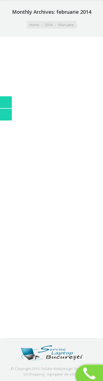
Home (34, 24)
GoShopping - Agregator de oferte (51, 374)
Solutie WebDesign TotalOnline (67, 368)
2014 (48, 24)
